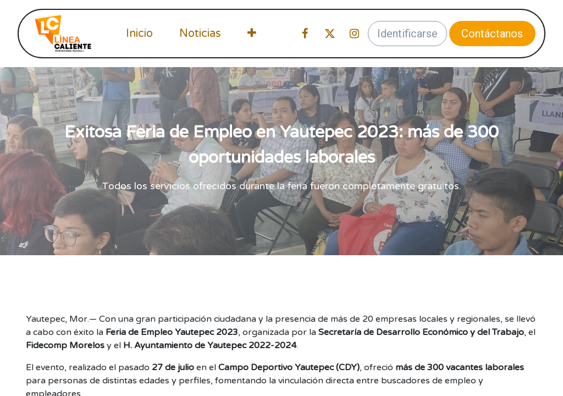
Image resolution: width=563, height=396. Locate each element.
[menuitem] (139, 33)
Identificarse (407, 33)
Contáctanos (492, 33)
